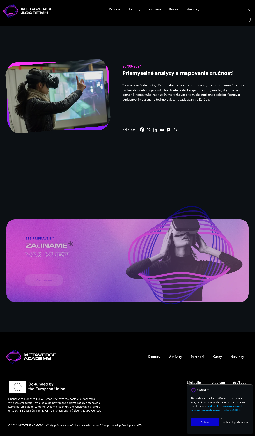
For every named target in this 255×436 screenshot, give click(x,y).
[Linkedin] (155, 130)
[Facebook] (142, 130)
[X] (149, 130)
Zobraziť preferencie (235, 422)
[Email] (162, 130)
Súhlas (205, 422)
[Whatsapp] (175, 130)
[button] (248, 9)
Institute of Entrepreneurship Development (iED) (115, 425)
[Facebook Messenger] (168, 130)
